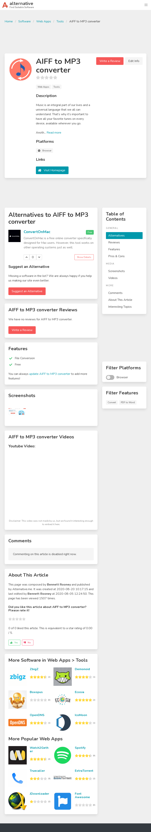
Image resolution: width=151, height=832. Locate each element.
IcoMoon (81, 715)
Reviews (114, 242)
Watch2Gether (39, 749)
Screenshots (116, 271)
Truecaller (37, 771)
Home (9, 21)
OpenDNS (37, 715)
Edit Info (133, 61)
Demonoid (82, 669)
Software (24, 21)
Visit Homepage (54, 170)
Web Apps (43, 21)
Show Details (84, 257)
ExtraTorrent (84, 771)
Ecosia (79, 692)
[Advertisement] (75, 37)
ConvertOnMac (37, 231)
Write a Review (109, 61)
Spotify (80, 748)
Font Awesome (82, 795)
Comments (115, 293)
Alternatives (116, 235)
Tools (60, 21)
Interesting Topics (120, 307)
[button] (146, 5)
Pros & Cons (116, 256)
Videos (113, 278)
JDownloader (39, 794)
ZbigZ (34, 669)
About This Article (120, 300)
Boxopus (36, 692)
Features (114, 249)
